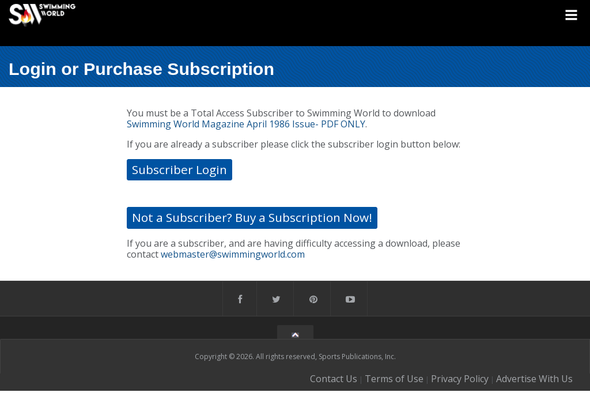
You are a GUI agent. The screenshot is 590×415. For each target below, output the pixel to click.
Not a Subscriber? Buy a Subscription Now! (252, 217)
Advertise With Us (534, 378)
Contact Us (333, 378)
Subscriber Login (179, 169)
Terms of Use (394, 378)
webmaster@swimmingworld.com (233, 254)
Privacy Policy (460, 378)
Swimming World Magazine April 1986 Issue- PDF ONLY (246, 124)
